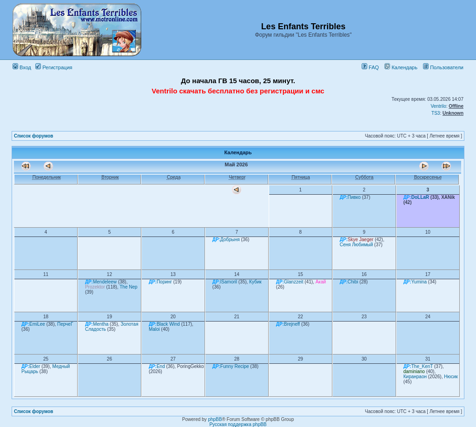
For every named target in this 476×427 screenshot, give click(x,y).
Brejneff (292, 324)
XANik (448, 197)
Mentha (100, 324)
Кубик (255, 281)
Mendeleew (105, 281)
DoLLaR (420, 197)
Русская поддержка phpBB (237, 424)
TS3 (435, 113)
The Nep (128, 286)
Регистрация (53, 67)
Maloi (154, 329)
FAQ (370, 67)
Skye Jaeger (361, 239)
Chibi (353, 281)
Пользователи (443, 67)
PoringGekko (190, 366)
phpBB (215, 419)
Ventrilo (438, 106)
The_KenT (422, 366)
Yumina (419, 281)
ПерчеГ (65, 324)
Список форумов (33, 135)
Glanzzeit (294, 281)
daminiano (414, 371)
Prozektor (95, 286)
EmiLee (37, 324)
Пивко (354, 197)
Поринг (164, 281)
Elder (34, 366)
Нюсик (451, 376)
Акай (321, 281)
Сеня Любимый (356, 244)
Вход (22, 67)
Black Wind (168, 324)
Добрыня (230, 239)
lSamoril (228, 281)
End (161, 366)
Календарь (400, 67)
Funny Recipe (234, 366)
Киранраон (415, 376)
